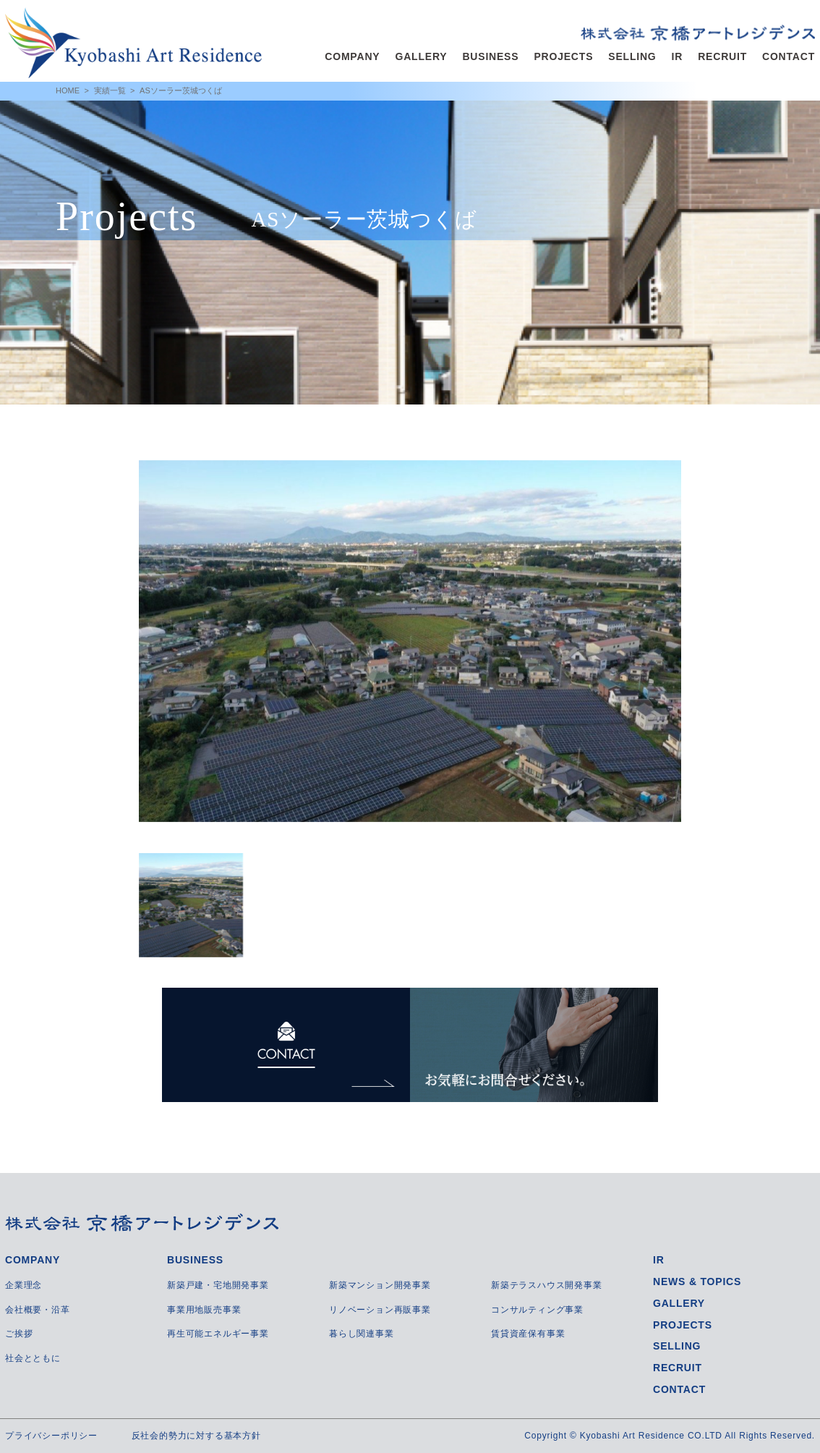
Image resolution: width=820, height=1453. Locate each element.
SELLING (632, 56)
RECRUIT (722, 56)
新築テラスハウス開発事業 (546, 1285)
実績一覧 (110, 90)
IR (677, 56)
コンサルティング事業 (537, 1310)
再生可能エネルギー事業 (218, 1334)
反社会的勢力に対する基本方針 (196, 1436)
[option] (410, 641)
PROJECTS (563, 56)
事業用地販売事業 (204, 1310)
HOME (68, 90)
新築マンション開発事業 (380, 1285)
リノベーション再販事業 (380, 1310)
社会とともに (33, 1358)
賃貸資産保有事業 (528, 1334)
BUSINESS (490, 56)
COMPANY (352, 56)
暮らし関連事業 (361, 1334)
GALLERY (421, 56)
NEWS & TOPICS (697, 1281)
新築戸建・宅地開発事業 (218, 1285)
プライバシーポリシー (51, 1436)
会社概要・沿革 (37, 1310)
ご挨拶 (19, 1334)
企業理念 (23, 1285)
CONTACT (788, 56)
